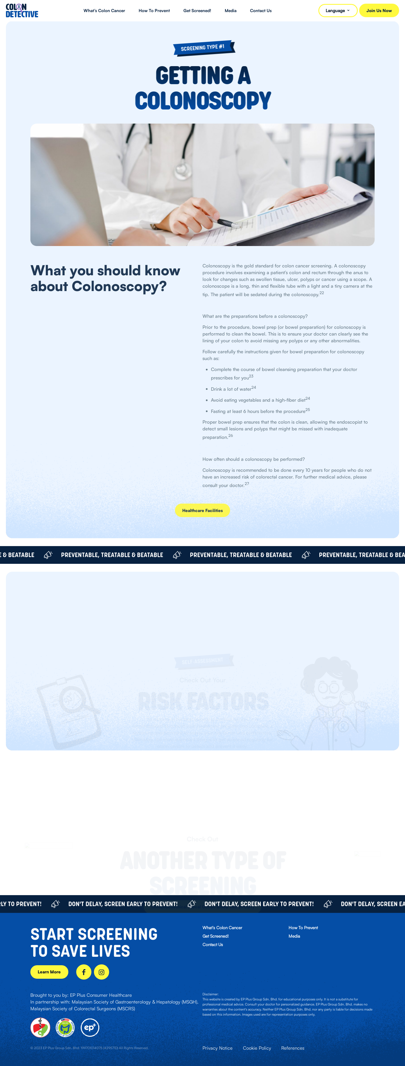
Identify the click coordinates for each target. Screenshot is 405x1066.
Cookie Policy (257, 1048)
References (292, 1048)
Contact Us (212, 944)
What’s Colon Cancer (222, 928)
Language (338, 10)
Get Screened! (215, 936)
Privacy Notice (217, 1048)
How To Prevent (303, 928)
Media (294, 936)
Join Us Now (379, 10)
